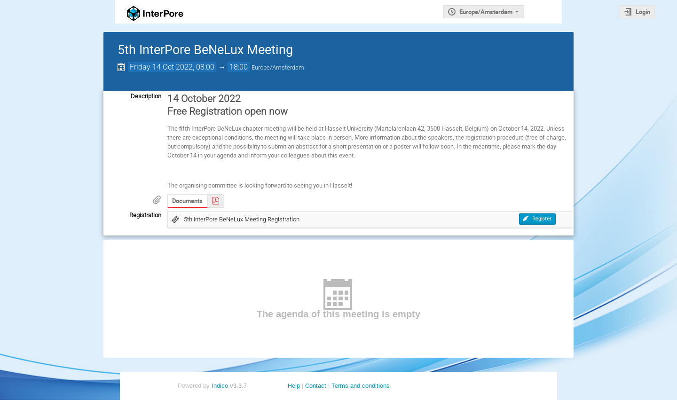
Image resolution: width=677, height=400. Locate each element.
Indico (220, 386)
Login (643, 12)
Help (294, 386)
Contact (315, 386)
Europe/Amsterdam (485, 12)
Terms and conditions (360, 386)
